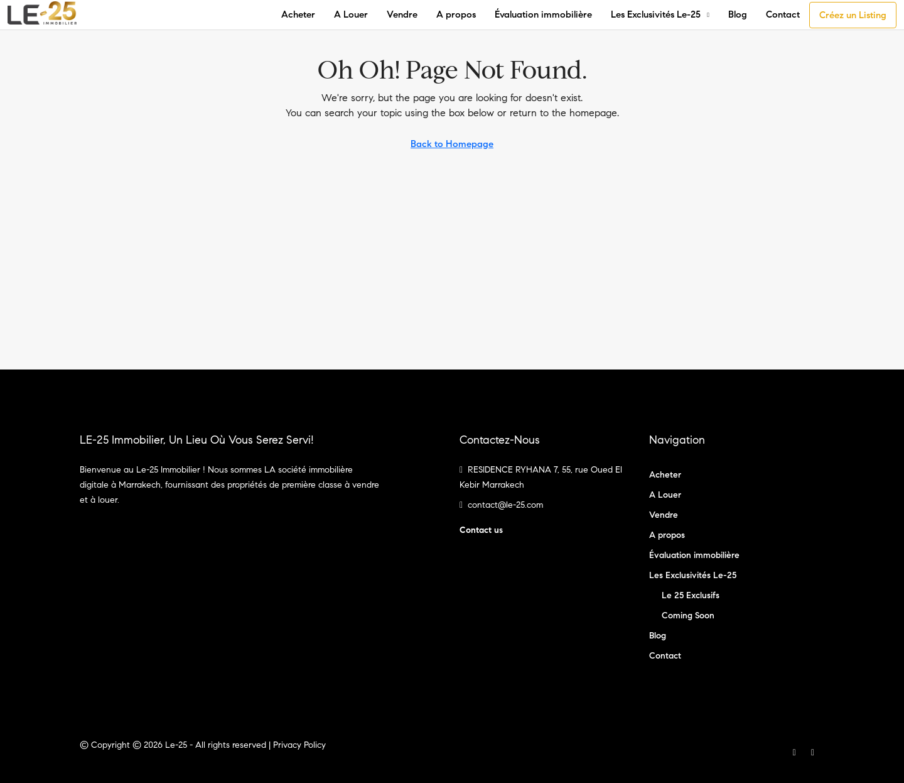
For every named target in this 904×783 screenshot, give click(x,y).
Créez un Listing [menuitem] (852, 15)
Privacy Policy (299, 745)
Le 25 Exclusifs (690, 595)
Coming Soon (688, 615)
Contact (783, 14)
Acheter (298, 14)
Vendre (402, 14)
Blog (737, 14)
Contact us (481, 530)
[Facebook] (797, 752)
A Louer (351, 14)
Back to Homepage (452, 144)
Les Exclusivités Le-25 (656, 14)
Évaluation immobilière (543, 14)
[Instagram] (815, 752)
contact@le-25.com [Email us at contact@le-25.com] (505, 505)
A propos (456, 14)
